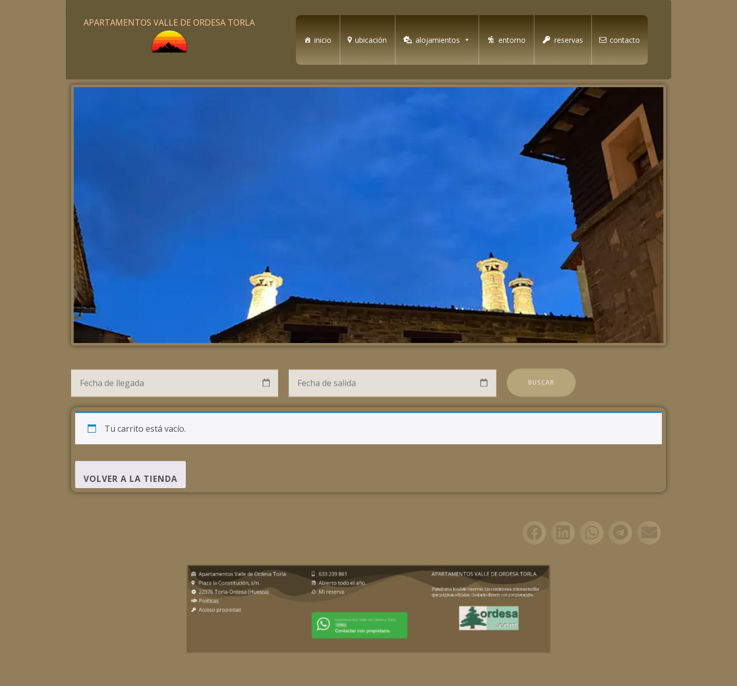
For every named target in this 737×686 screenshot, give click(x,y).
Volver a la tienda (130, 478)
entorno (512, 40)
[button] (534, 538)
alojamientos (442, 40)
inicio (322, 40)
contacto (625, 40)
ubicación (371, 40)
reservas (568, 40)
